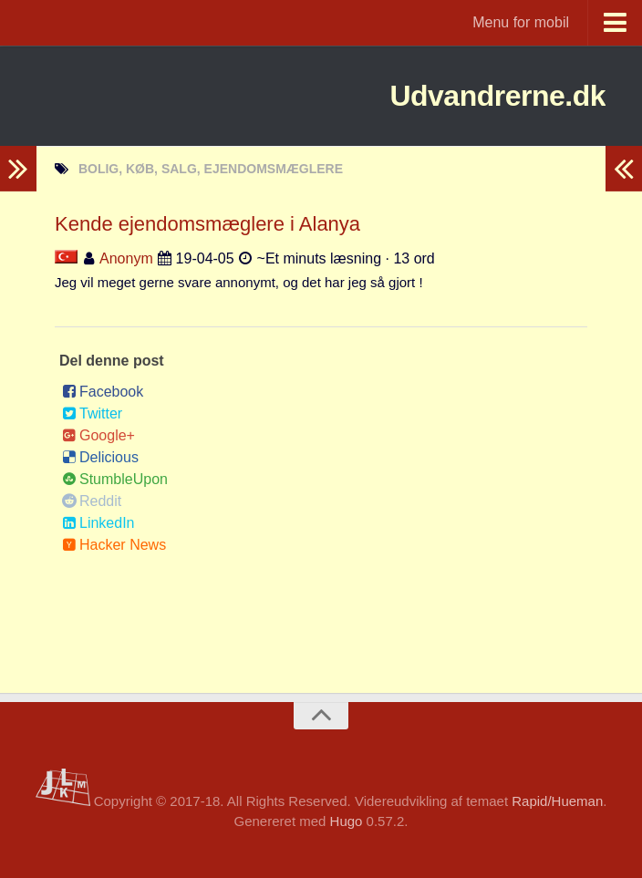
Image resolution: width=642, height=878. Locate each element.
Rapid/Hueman (557, 801)
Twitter (92, 413)
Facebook (102, 391)
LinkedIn (98, 523)
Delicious (100, 457)
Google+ (98, 435)
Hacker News (114, 545)
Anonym (126, 258)
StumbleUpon (115, 479)
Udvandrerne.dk (463, 95)
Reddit (91, 501)
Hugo (346, 821)
